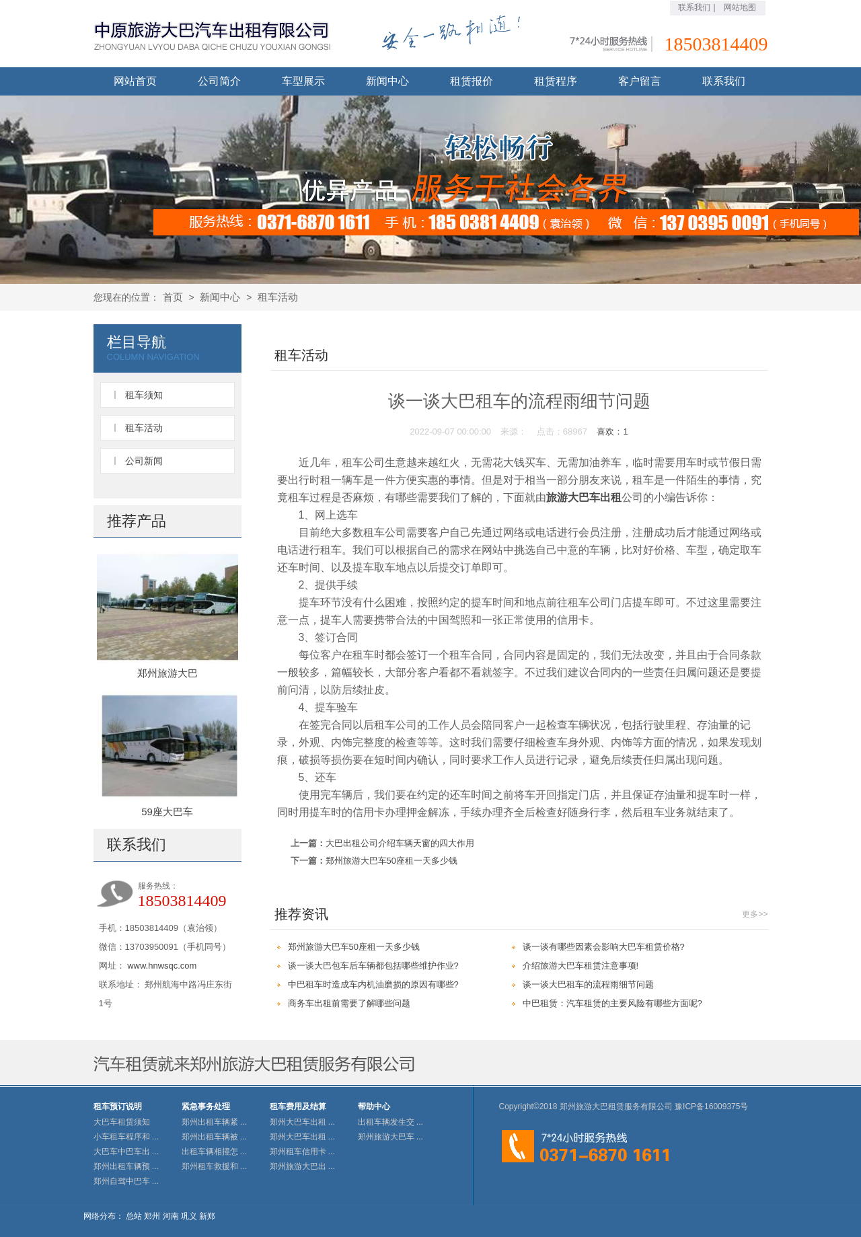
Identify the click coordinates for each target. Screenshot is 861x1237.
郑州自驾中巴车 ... (126, 1181)
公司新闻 (144, 460)
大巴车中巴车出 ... (126, 1151)
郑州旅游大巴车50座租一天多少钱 (391, 861)
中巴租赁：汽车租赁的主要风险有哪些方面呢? (612, 1003)
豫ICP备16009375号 (711, 1106)
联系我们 (694, 7)
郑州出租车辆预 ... (126, 1166)
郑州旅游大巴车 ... (390, 1136)
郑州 (152, 1216)
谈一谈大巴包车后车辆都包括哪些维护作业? (373, 966)
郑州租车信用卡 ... (302, 1151)
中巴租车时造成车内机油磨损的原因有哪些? (373, 984)
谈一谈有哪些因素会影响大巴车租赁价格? (604, 947)
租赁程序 (555, 81)
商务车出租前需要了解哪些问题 (349, 1003)
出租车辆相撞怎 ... (214, 1151)
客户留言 (639, 81)
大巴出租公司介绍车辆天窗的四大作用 (400, 843)
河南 (171, 1216)
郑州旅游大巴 (167, 673)
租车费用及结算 (298, 1106)
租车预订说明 (117, 1106)
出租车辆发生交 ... (390, 1122)
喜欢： (612, 431)
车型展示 (303, 81)
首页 (173, 297)
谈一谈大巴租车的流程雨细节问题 (588, 984)
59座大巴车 (167, 811)
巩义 (189, 1216)
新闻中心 (387, 81)
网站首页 (135, 81)
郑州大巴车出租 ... (302, 1122)
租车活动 (278, 297)
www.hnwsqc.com (161, 966)
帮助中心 (374, 1106)
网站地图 (740, 7)
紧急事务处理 (206, 1106)
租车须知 (144, 394)
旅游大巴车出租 (584, 497)
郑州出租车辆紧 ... (214, 1122)
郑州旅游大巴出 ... (302, 1166)
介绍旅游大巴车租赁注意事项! (581, 966)
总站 (134, 1216)
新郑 (207, 1216)
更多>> (755, 914)
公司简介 (219, 81)
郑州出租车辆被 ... (214, 1136)
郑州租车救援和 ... (214, 1166)
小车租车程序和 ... (126, 1136)
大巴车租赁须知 (121, 1122)
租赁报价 (471, 81)
